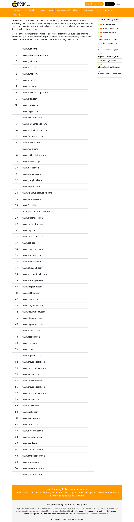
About (48, 504)
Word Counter (19, 15)
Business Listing (63, 10)
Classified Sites (47, 10)
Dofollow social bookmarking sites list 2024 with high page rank (48, 508)
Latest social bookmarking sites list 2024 (93, 513)
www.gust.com (29, 48)
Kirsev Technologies (74, 519)
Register (110, 4)
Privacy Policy (57, 504)
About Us (76, 10)
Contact (85, 504)
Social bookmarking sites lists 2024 (56, 510)
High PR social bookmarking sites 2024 (92, 508)
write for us (109, 10)
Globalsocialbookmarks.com (109, 72)
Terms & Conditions (72, 504)
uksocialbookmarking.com (109, 66)
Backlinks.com (106, 24)
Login (119, 4)
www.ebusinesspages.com (35, 55)
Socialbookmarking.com (108, 38)
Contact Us (88, 10)
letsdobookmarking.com (108, 49)
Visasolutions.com (108, 28)
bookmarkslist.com (108, 43)
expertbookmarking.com (108, 55)
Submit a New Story (94, 4)
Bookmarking (31, 10)
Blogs (99, 10)
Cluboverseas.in (107, 32)
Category (18, 10)
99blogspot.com (107, 60)
